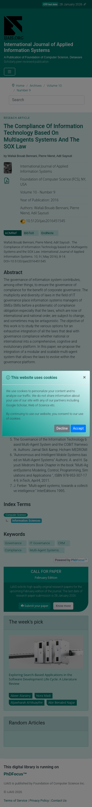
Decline (62, 428)
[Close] (84, 377)
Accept (78, 428)
